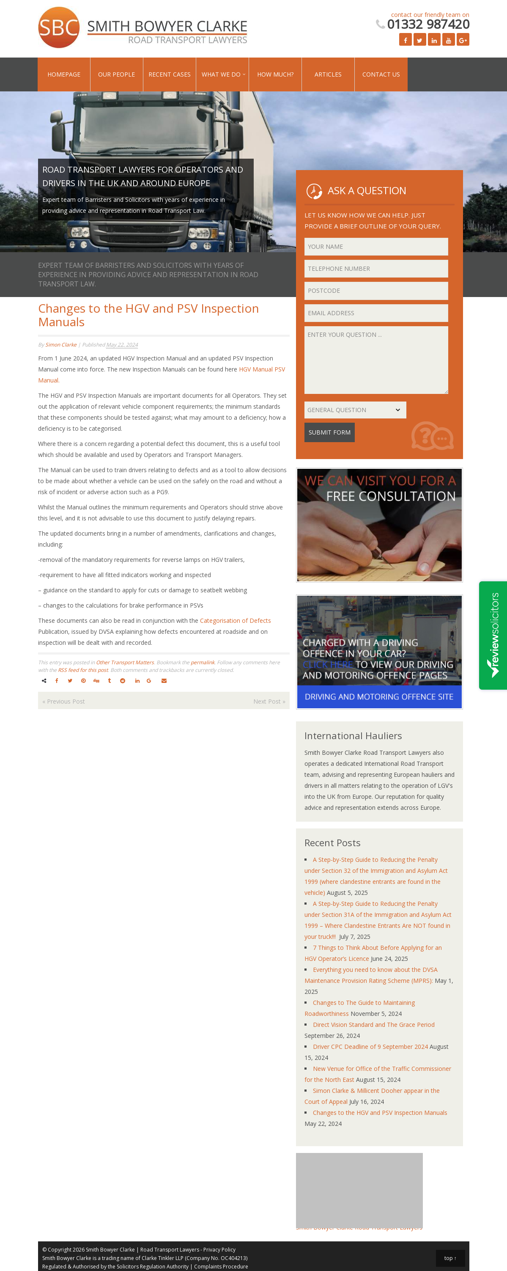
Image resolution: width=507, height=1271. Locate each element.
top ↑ (450, 1258)
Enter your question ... (376, 360)
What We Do (221, 74)
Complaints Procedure (221, 1266)
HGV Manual (256, 369)
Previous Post (63, 701)
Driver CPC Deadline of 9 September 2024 (370, 1047)
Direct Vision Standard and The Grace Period (374, 1025)
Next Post (269, 701)
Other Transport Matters (125, 662)
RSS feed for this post (83, 670)
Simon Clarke (61, 344)
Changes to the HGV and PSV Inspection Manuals (380, 1113)
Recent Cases (169, 74)
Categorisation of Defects (235, 620)
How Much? (275, 74)
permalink (202, 662)
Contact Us (381, 74)
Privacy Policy (219, 1249)
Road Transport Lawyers (169, 1249)
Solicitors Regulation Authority (153, 1266)
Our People (116, 74)
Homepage (63, 74)
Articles (328, 74)
